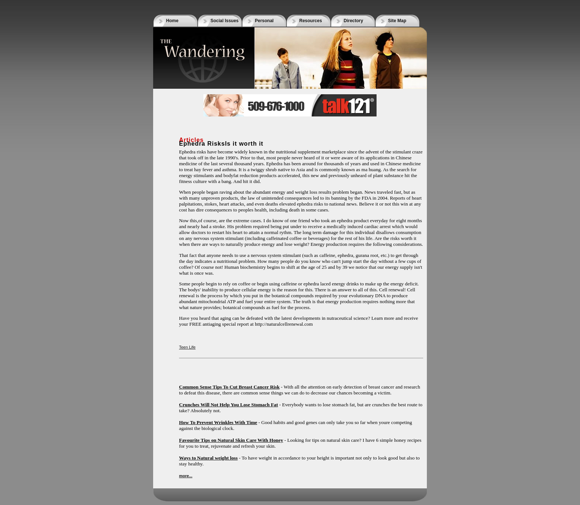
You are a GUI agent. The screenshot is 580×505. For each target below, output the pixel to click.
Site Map (397, 20)
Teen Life (187, 347)
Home (172, 20)
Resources (310, 20)
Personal (264, 20)
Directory (353, 20)
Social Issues (224, 20)
